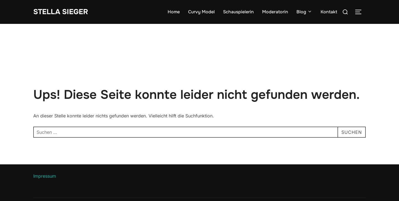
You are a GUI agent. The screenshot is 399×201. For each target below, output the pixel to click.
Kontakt (329, 12)
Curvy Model (201, 12)
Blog (304, 12)
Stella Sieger (60, 11)
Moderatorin (275, 12)
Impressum (44, 176)
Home (174, 12)
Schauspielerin (238, 12)
